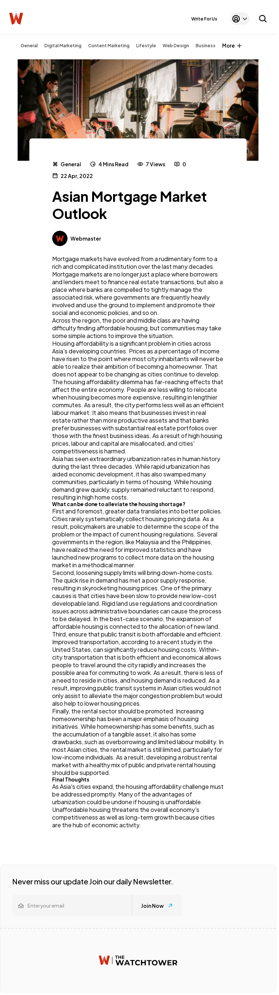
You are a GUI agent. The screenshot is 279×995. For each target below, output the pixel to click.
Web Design (176, 45)
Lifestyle (146, 45)
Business (205, 45)
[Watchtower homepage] (138, 960)
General (29, 45)
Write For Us (204, 19)
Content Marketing (109, 45)
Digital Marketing (62, 45)
